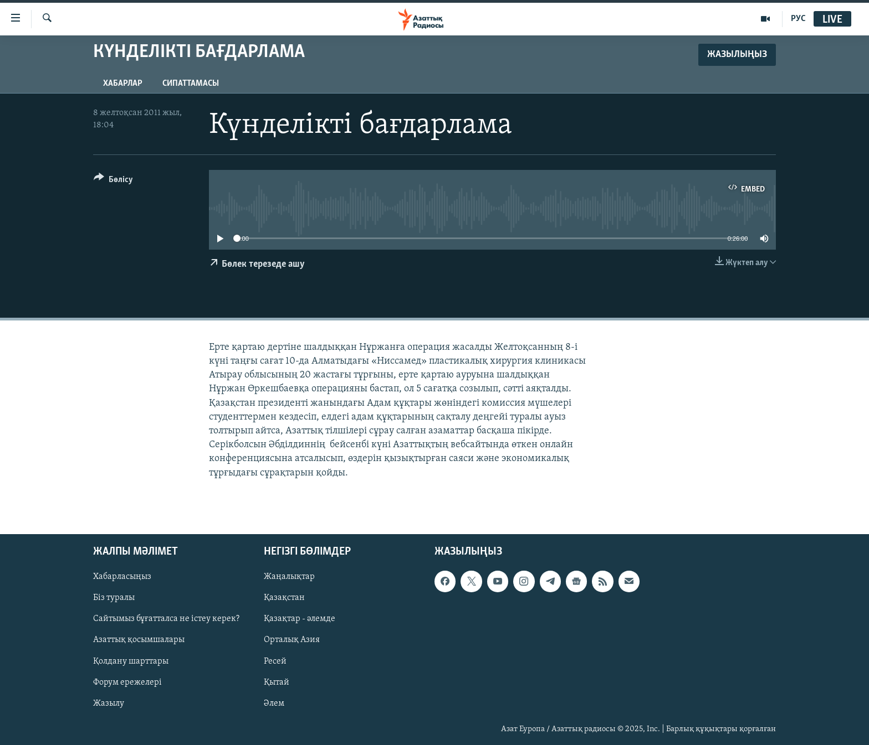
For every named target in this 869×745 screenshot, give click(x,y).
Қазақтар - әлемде (299, 618)
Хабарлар (122, 83)
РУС (798, 18)
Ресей (275, 660)
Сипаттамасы (190, 83)
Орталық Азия (292, 639)
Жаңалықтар (289, 576)
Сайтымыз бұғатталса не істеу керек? (166, 618)
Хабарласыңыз (122, 576)
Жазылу (108, 703)
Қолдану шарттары (130, 660)
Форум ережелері (127, 681)
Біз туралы (114, 597)
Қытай (276, 681)
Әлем (274, 703)
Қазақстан (284, 597)
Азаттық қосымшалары (139, 639)
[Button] (113, 181)
